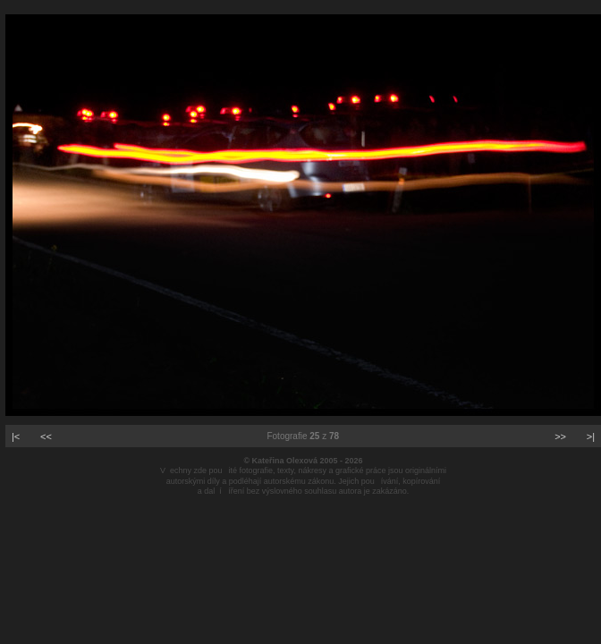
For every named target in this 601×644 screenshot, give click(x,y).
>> (560, 436)
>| (591, 436)
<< (46, 436)
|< (16, 436)
